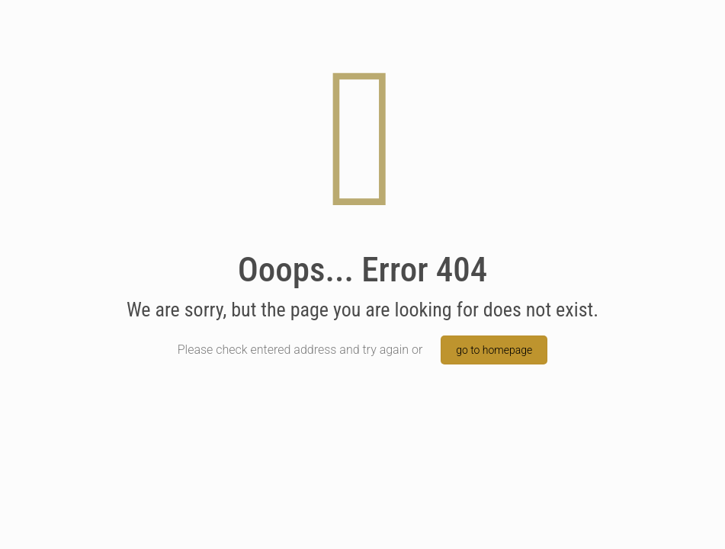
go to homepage (494, 350)
